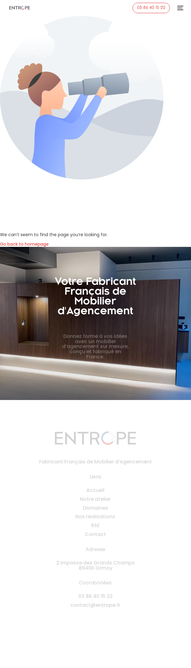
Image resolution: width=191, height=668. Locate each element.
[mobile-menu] (179, 8)
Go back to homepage (24, 244)
